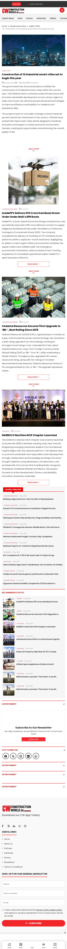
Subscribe (16, 4)
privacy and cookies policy (49, 909)
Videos (53, 18)
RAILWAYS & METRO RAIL (10, 496)
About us (8, 843)
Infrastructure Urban (18, 26)
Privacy (7, 857)
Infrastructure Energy (10, 322)
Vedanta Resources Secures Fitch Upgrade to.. (37, 614)
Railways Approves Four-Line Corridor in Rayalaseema (28, 499)
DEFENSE (19, 598)
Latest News (8, 18)
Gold (20, 18)
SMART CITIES (34, 26)
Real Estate (6, 431)
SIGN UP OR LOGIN (35, 4)
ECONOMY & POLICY (9, 571)
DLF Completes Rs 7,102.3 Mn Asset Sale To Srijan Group (28, 555)
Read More (33, 264)
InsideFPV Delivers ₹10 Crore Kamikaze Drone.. (37, 601)
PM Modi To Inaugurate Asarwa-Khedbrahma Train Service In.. (31, 527)
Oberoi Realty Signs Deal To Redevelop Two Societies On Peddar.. (33, 564)
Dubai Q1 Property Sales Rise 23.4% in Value (36, 651)
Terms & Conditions (13, 866)
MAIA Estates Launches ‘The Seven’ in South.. (36, 676)
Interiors (20, 661)
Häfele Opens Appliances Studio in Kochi (35, 664)
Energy (19, 611)
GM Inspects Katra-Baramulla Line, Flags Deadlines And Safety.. (32, 518)
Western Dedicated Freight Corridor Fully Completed (27, 536)
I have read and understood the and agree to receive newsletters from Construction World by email (33, 912)
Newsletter (9, 862)
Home (4, 26)
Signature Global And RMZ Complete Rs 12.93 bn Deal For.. (29, 583)
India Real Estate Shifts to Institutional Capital (37, 639)
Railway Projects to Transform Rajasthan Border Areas (28, 546)
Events (29, 18)
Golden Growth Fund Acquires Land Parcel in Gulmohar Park (30, 574)
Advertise (41, 18)
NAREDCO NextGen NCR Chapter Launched (35, 626)
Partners (8, 848)
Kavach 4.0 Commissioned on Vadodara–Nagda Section (29, 508)
